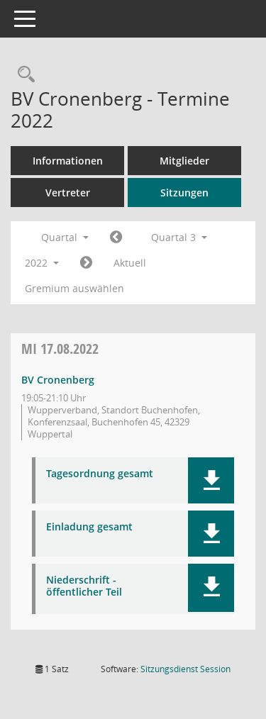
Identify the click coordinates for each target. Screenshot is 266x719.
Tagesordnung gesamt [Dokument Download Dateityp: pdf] (99, 474)
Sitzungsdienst (185, 669)
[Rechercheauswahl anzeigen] (23, 75)
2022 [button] (42, 262)
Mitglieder (184, 160)
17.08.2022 (60, 348)
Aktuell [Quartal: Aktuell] (129, 262)
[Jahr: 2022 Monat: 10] (86, 263)
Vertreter (67, 192)
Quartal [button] (65, 237)
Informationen (68, 160)
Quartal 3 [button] (179, 237)
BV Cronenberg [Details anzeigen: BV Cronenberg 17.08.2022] (57, 379)
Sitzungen (184, 192)
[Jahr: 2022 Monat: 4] (116, 237)
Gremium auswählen (74, 288)
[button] (211, 480)
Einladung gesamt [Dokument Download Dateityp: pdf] (89, 527)
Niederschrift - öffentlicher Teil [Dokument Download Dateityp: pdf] (84, 586)
